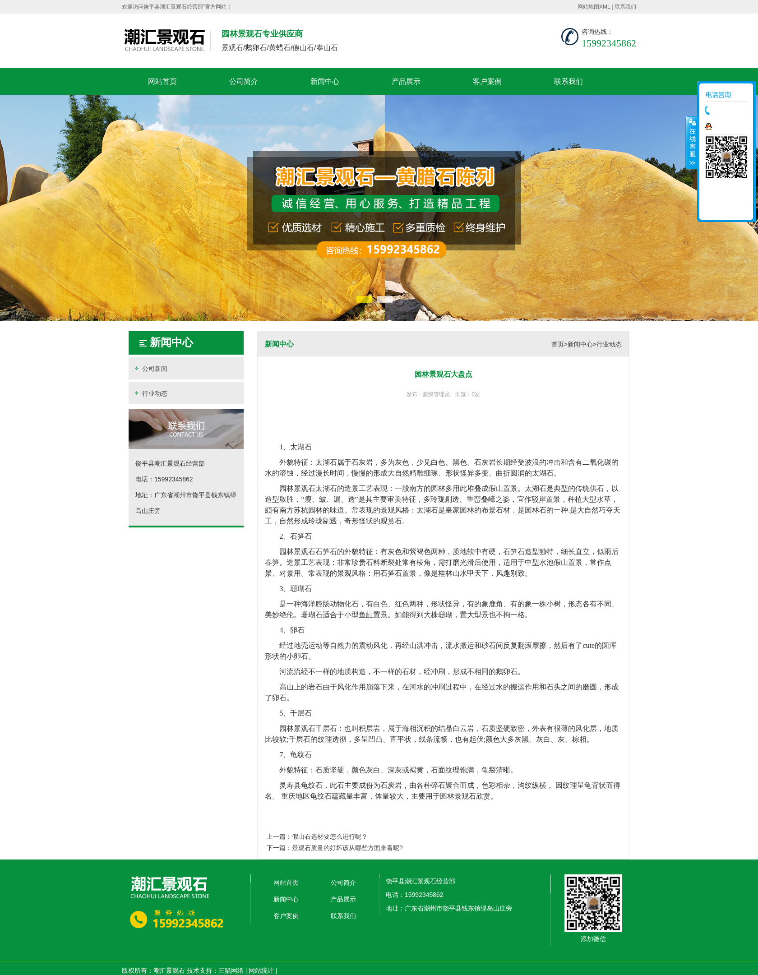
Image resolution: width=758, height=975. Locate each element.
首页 (557, 344)
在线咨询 (728, 126)
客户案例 (487, 81)
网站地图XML (594, 7)
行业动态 (150, 393)
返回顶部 (726, 209)
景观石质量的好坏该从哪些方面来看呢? (347, 847)
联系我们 (625, 7)
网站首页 (162, 81)
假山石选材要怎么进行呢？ (330, 836)
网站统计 (261, 970)
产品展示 (406, 81)
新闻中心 (324, 81)
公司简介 (243, 81)
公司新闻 (150, 368)
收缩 (691, 142)
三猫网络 (231, 970)
